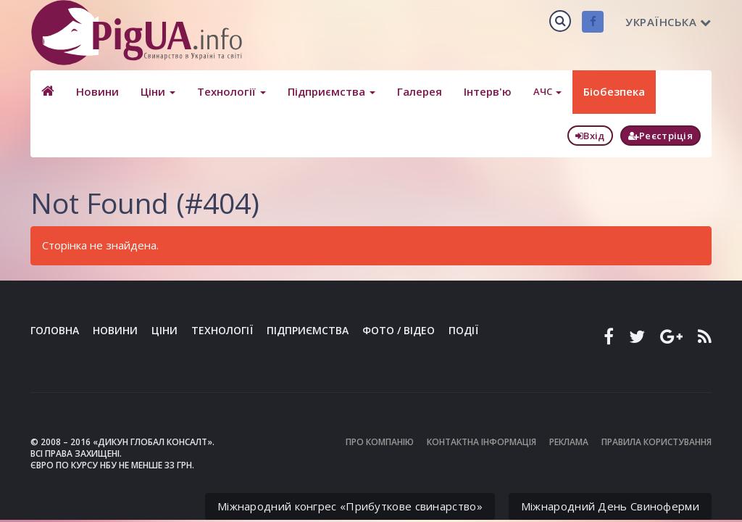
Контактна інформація (481, 442)
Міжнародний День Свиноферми (610, 506)
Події (463, 330)
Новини (97, 91)
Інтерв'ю (488, 91)
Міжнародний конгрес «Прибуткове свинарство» (350, 506)
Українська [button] (668, 21)
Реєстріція (660, 135)
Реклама (568, 442)
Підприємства (331, 91)
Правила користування (656, 442)
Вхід (590, 135)
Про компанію (380, 442)
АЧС (547, 91)
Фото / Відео (398, 330)
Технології (231, 91)
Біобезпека (614, 91)
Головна (54, 330)
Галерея (419, 91)
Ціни (158, 91)
